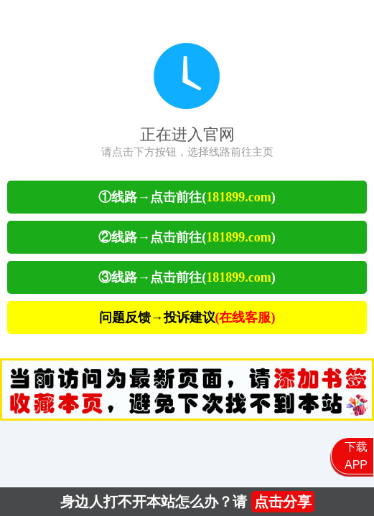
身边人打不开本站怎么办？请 (187, 501)
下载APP (356, 456)
